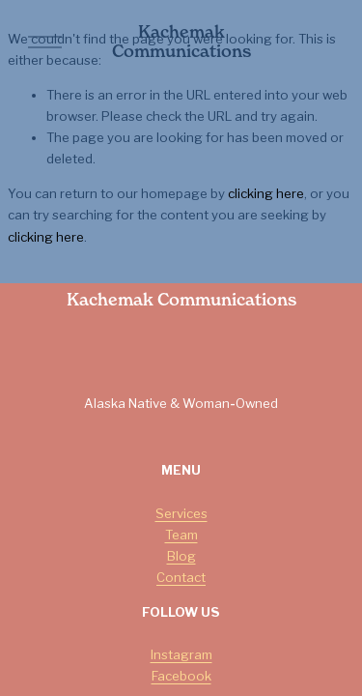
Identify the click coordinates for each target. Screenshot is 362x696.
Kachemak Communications (181, 41)
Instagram (181, 654)
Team (181, 534)
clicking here (266, 193)
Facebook (181, 675)
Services (181, 513)
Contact (181, 577)
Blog (181, 556)
